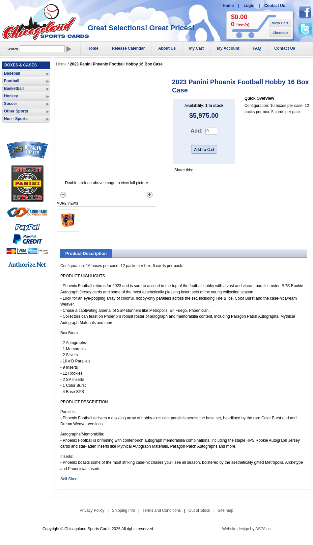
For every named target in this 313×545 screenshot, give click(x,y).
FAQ (257, 48)
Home (228, 5)
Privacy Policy (92, 510)
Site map (225, 510)
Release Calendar (128, 48)
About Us (167, 48)
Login (248, 5)
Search (12, 49)
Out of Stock (199, 510)
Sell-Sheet (69, 479)
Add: (197, 131)
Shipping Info (123, 510)
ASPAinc (262, 529)
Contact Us (274, 5)
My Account (228, 48)
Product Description (86, 253)
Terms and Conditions (162, 510)
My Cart (196, 48)
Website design (235, 529)
